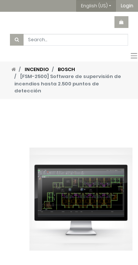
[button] (127, 6)
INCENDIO (37, 69)
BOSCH (66, 69)
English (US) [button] (94, 6)
